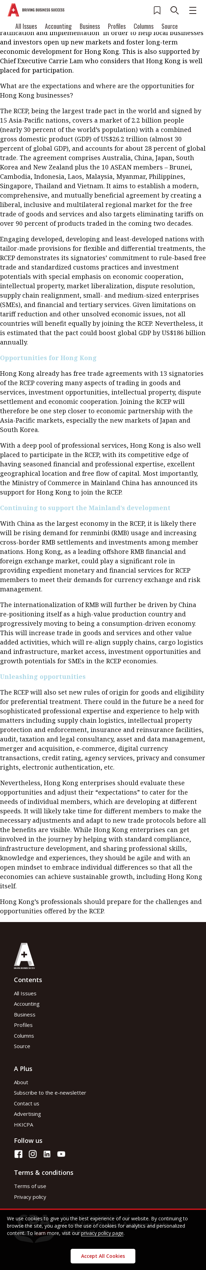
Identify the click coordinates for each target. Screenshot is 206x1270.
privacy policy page (102, 1233)
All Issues (26, 26)
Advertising (27, 1113)
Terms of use (30, 1185)
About (21, 1082)
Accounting (58, 26)
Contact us (26, 1103)
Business (90, 26)
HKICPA (23, 1124)
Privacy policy (30, 1196)
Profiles (117, 26)
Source (169, 26)
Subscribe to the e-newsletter (50, 1092)
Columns (143, 26)
